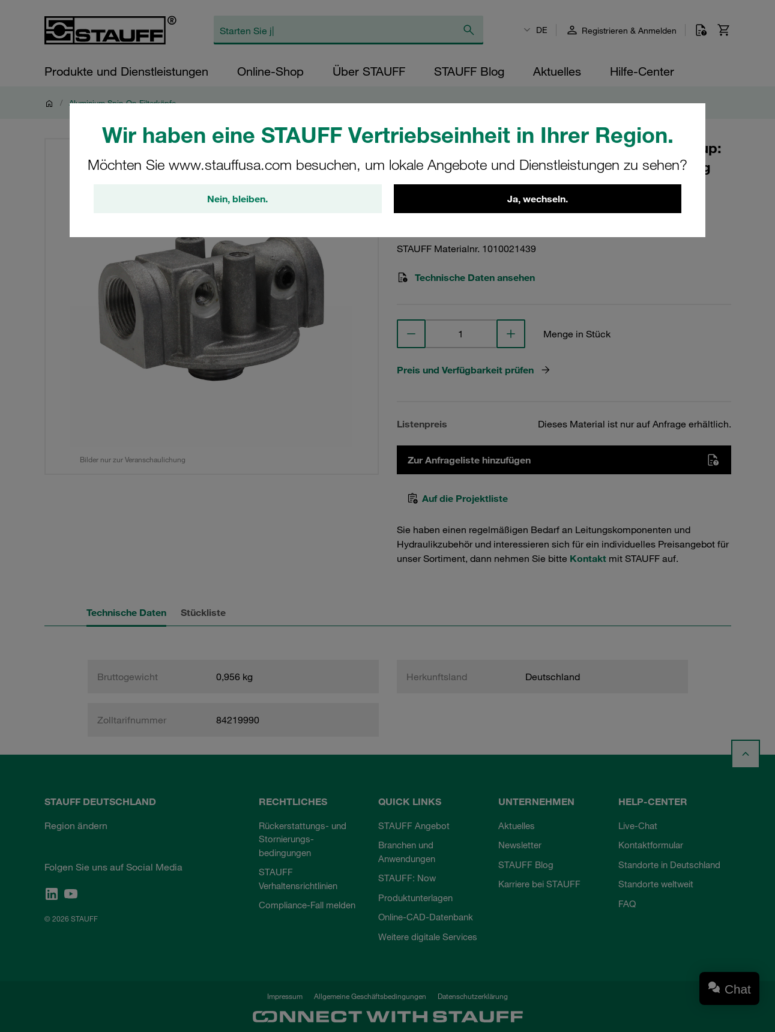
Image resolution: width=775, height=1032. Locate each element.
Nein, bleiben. (237, 199)
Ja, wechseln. (537, 199)
